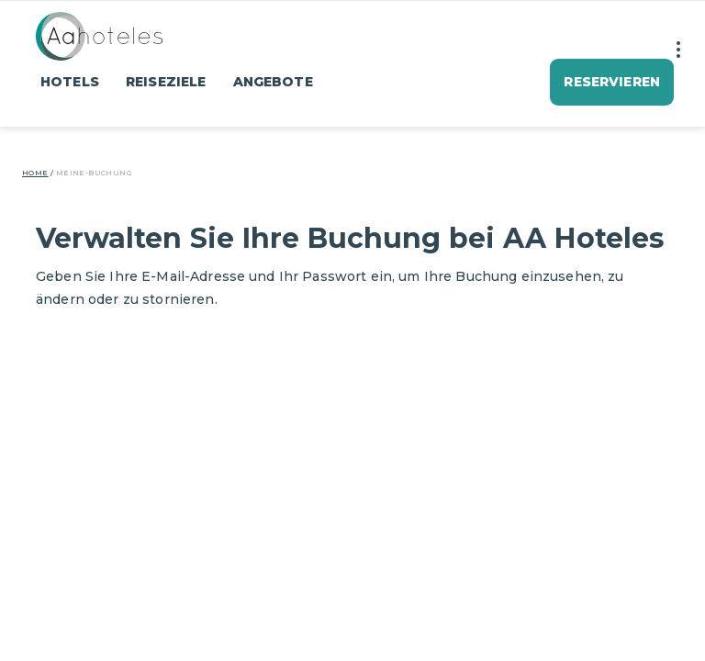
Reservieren (612, 81)
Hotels (69, 81)
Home (35, 172)
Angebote (273, 81)
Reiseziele (166, 81)
